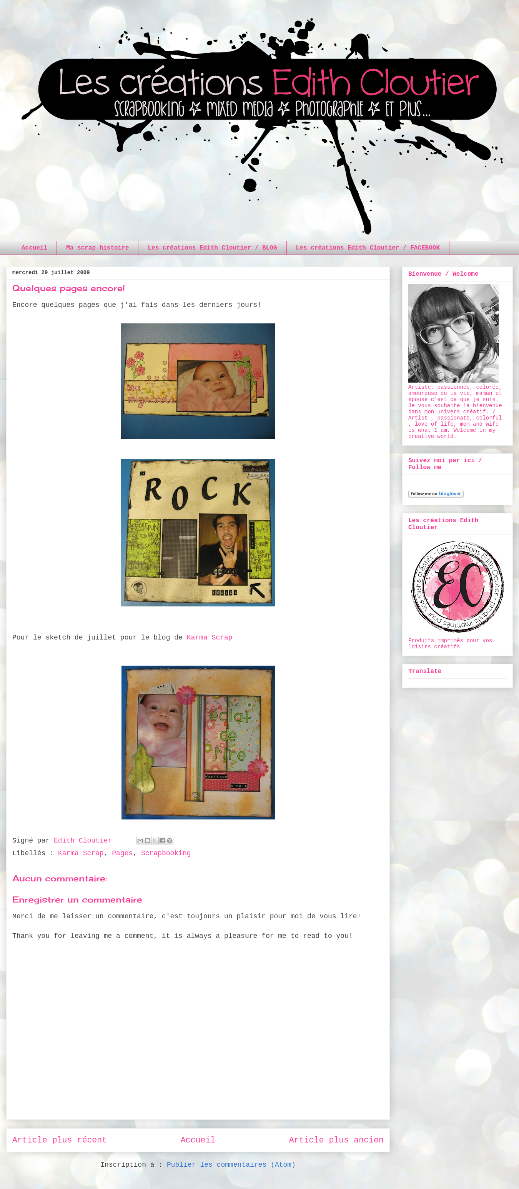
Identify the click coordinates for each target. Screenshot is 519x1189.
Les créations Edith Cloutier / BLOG (212, 248)
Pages (122, 853)
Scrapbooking (166, 853)
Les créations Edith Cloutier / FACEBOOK (368, 248)
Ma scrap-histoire (97, 248)
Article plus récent (59, 1140)
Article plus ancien (336, 1140)
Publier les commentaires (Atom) (231, 1165)
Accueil (34, 248)
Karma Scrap (210, 637)
